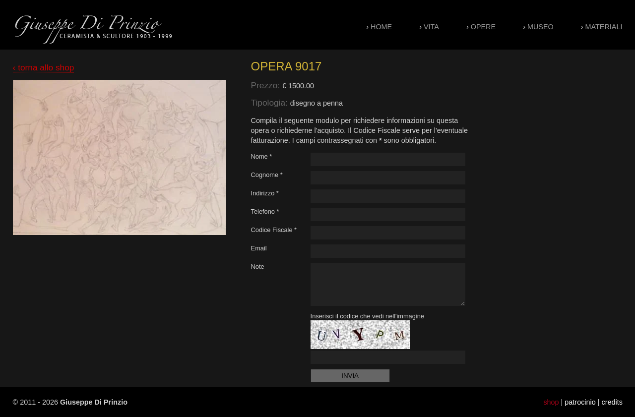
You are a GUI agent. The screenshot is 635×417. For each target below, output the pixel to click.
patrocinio (580, 402)
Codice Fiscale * (274, 230)
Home (381, 27)
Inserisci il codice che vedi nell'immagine (367, 316)
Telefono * (265, 211)
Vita (431, 27)
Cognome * (267, 175)
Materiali (604, 27)
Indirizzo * (265, 193)
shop (551, 402)
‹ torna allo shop (43, 67)
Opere (483, 27)
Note (257, 266)
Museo (540, 27)
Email (259, 248)
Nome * (261, 156)
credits (612, 402)
